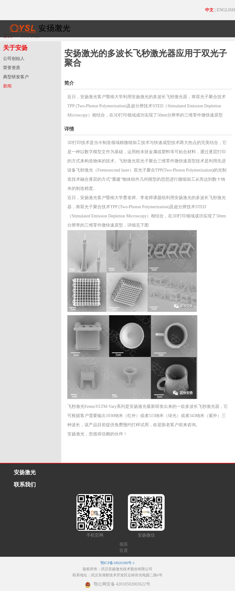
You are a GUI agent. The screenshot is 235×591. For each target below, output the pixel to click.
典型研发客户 (16, 77)
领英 (123, 544)
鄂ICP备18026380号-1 (117, 563)
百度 (123, 550)
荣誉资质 (11, 67)
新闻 (7, 86)
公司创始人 (13, 58)
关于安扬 (15, 47)
